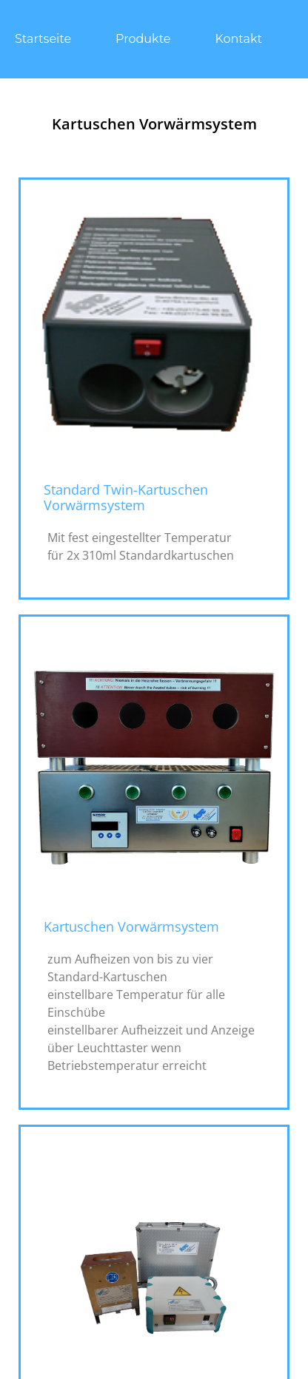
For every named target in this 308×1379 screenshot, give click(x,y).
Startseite (43, 39)
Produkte (143, 39)
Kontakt (239, 39)
